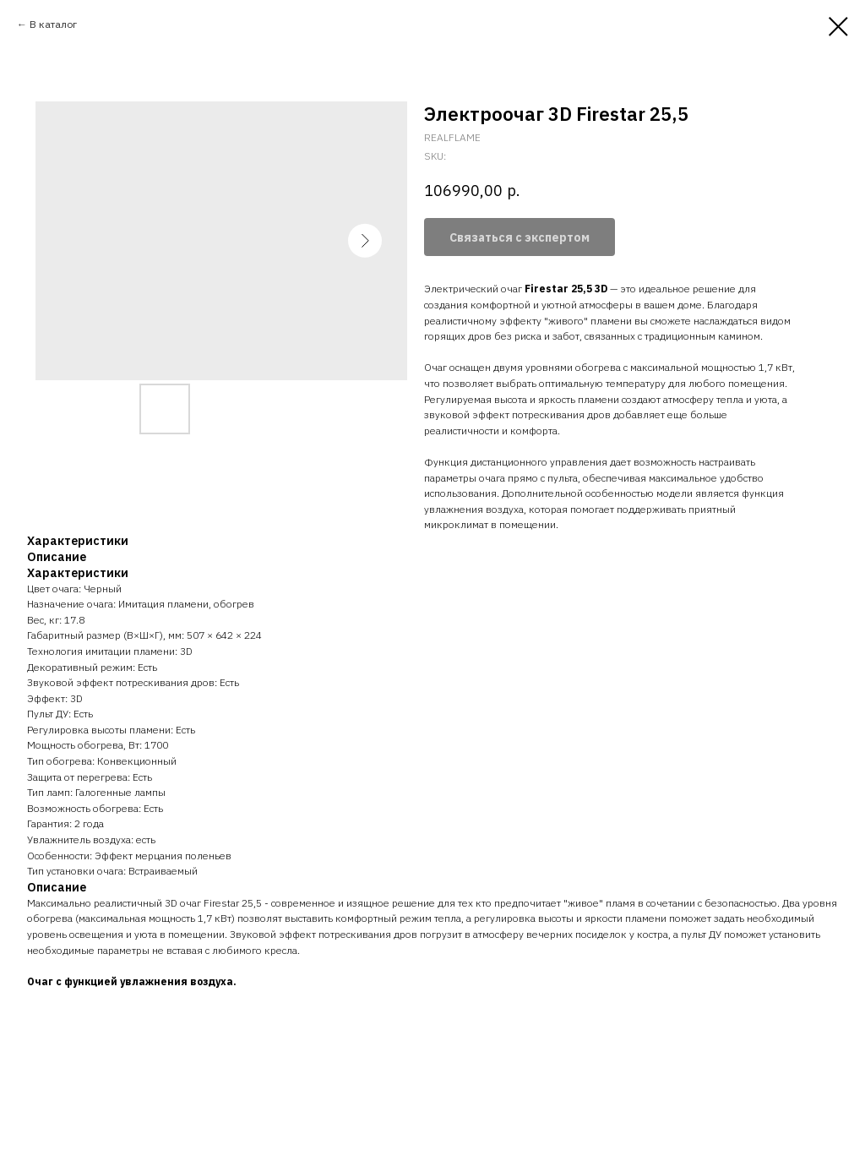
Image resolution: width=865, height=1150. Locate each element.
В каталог (53, 24)
